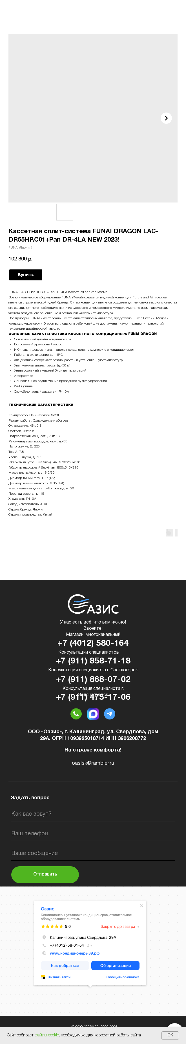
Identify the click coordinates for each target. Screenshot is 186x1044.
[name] (93, 814)
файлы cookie (47, 1035)
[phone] (93, 834)
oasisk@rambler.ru (93, 763)
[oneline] (93, 854)
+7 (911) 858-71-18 (93, 661)
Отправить (45, 874)
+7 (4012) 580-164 (93, 643)
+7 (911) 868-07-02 (93, 680)
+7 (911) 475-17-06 (93, 697)
